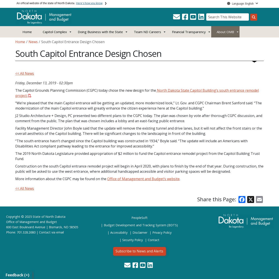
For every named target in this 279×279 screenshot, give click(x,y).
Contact (45, 232)
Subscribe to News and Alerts (139, 251)
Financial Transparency (189, 32)
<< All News (24, 73)
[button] (177, 18)
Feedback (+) (17, 274)
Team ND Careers (147, 32)
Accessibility (119, 232)
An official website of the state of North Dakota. (59, 3)
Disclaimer (140, 232)
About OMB (225, 32)
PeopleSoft (139, 218)
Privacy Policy (162, 232)
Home (27, 32)
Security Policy (132, 240)
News (33, 41)
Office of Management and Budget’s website (143, 178)
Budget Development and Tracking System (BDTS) (141, 225)
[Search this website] (253, 17)
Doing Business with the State (100, 32)
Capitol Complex (55, 32)
